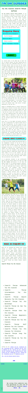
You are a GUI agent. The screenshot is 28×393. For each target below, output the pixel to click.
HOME (14, 5)
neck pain (10, 208)
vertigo (3, 213)
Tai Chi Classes (11, 288)
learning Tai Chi (6, 19)
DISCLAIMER (24, 5)
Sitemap (2, 363)
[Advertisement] (17, 275)
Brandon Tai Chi (19, 351)
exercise (13, 70)
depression (12, 197)
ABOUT (16, 5)
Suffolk (3, 346)
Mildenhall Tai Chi (8, 353)
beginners (4, 219)
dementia (10, 226)
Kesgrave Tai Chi (10, 351)
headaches (6, 240)
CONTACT (20, 5)
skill (23, 15)
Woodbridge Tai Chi (15, 352)
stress (3, 233)
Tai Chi (9, 106)
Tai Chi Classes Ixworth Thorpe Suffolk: (12, 13)
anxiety (10, 227)
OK (19, 388)
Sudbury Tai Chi (14, 346)
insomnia (4, 215)
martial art (20, 63)
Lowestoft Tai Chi (19, 348)
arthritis (10, 222)
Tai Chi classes (22, 65)
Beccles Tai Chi (17, 349)
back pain (14, 205)
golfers (6, 212)
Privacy (25, 363)
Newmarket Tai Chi (20, 353)
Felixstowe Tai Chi (8, 348)
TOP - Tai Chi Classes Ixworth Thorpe (10, 356)
